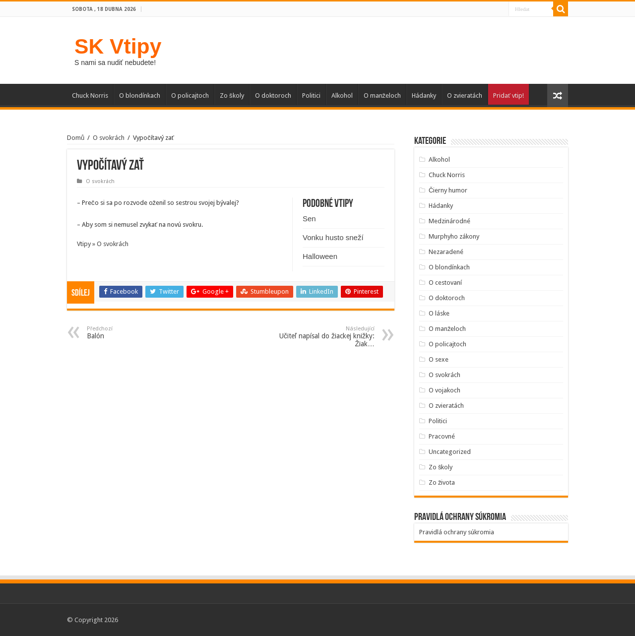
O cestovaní (445, 282)
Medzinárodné (449, 221)
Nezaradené (446, 251)
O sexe (438, 359)
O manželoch (382, 95)
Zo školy (232, 95)
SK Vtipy (117, 46)
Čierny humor (448, 190)
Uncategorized (450, 451)
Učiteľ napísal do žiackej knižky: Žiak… (324, 336)
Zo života (442, 482)
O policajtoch (190, 95)
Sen (309, 218)
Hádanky (424, 95)
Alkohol (342, 95)
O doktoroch (273, 95)
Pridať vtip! (508, 95)
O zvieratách (464, 95)
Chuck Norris (90, 95)
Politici (311, 95)
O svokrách (109, 137)
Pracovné (442, 436)
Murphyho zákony (454, 236)
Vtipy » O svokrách (102, 244)
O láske (439, 313)
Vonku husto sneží (333, 237)
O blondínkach (139, 95)
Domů (75, 137)
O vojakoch (444, 390)
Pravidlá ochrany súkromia (456, 532)
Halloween (320, 256)
